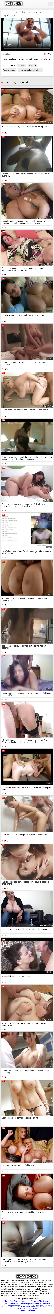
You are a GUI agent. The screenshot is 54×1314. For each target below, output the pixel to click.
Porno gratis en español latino (26, 1301)
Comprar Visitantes (27, 1311)
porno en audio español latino (30, 70)
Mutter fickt (9, 1301)
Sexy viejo (32, 65)
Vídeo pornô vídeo (17, 1304)
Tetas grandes (9, 70)
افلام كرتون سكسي (29, 1308)
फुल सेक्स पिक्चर (14, 1306)
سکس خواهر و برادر (28, 1306)
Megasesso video (32, 1304)
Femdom (21, 65)
